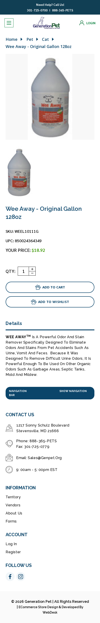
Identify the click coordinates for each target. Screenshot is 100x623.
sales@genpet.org (45, 458)
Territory (13, 497)
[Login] (87, 22)
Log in (11, 544)
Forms (11, 521)
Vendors (13, 505)
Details (14, 323)
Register (13, 552)
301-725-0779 (36, 446)
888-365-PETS (62, 10)
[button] (50, 393)
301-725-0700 (37, 10)
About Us (14, 513)
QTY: (10, 271)
